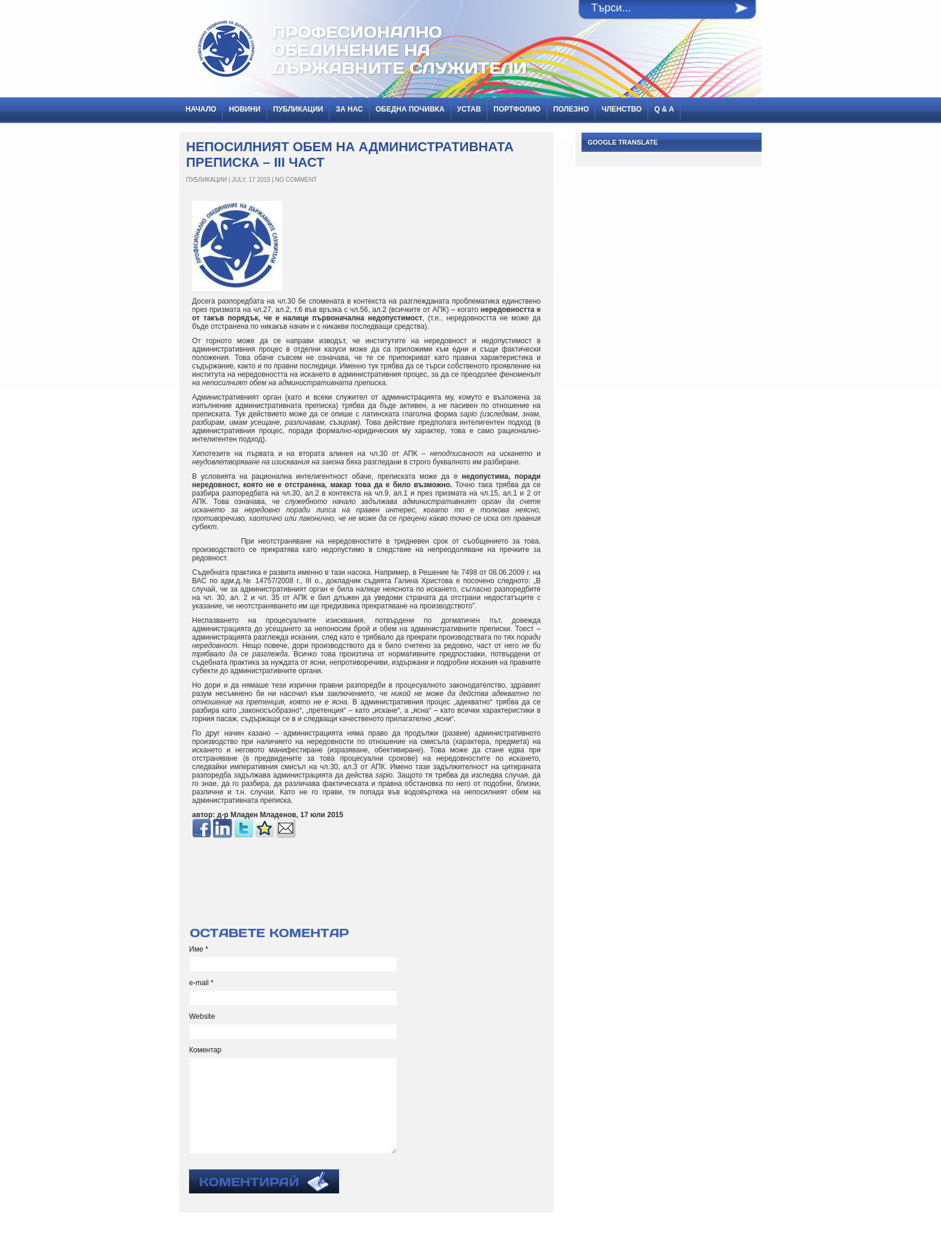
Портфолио (516, 109)
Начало (200, 109)
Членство (621, 109)
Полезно (571, 109)
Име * (198, 949)
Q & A (664, 109)
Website (202, 1016)
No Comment (296, 179)
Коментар (205, 1050)
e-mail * (201, 983)
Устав (469, 109)
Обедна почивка (410, 109)
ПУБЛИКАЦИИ (298, 109)
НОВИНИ (244, 109)
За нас (348, 109)
